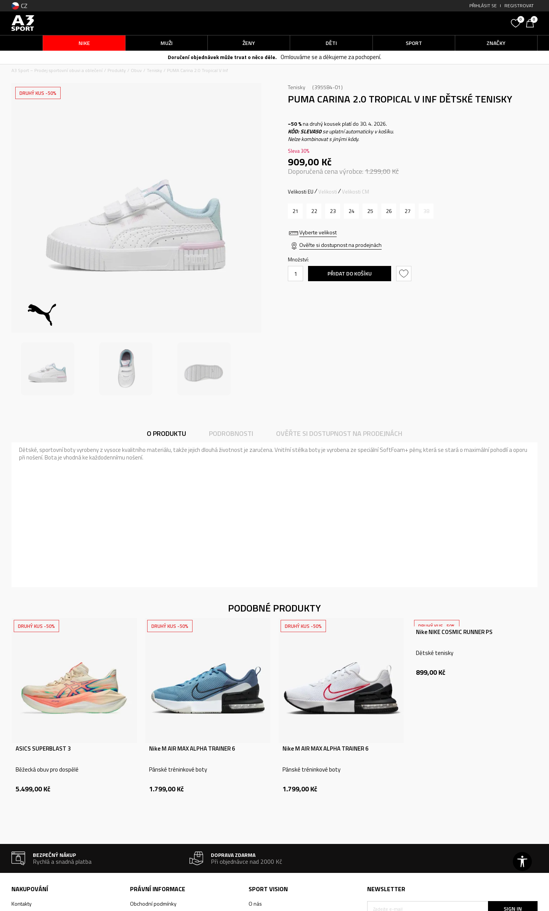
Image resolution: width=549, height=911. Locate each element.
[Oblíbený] (516, 22)
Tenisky (154, 70)
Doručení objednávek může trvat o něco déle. (222, 57)
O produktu (166, 433)
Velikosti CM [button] (355, 191)
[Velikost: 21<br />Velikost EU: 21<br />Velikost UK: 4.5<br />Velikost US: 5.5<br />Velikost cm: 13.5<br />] (295, 211)
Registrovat (519, 5)
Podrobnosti (231, 433)
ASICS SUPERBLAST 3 (43, 748)
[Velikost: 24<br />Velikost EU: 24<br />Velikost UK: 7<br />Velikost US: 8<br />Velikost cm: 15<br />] (351, 211)
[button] (450, 23)
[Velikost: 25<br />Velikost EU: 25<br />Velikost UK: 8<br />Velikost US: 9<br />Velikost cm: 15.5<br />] (370, 211)
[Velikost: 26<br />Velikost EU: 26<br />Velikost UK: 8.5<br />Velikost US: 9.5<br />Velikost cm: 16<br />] (388, 211)
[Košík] (532, 22)
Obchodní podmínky (153, 904)
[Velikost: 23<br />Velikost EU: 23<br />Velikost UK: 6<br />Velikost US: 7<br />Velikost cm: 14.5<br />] (332, 211)
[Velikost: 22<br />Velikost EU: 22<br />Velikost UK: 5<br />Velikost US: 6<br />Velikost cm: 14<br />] (314, 211)
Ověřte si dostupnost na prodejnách (340, 245)
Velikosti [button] (327, 191)
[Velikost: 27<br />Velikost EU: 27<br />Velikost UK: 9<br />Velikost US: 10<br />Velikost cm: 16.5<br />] (407, 211)
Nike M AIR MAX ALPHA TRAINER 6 (192, 748)
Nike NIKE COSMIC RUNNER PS (454, 632)
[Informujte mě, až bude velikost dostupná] (426, 211)
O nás (255, 904)
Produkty (117, 70)
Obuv (136, 70)
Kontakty (21, 904)
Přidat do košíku (349, 273)
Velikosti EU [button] (300, 191)
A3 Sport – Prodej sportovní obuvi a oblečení (57, 70)
